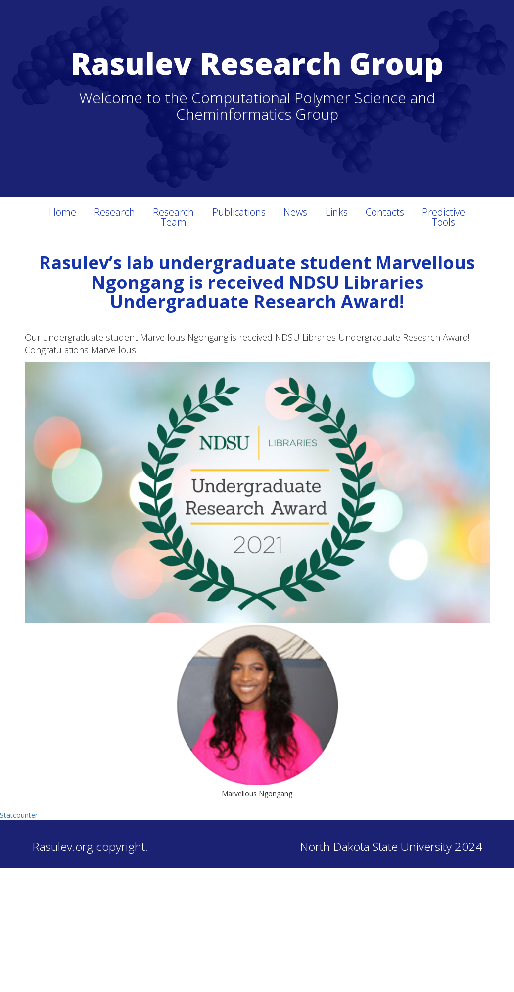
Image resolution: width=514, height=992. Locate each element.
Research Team (173, 217)
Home (62, 212)
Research (114, 212)
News (295, 212)
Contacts (385, 212)
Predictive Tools (443, 217)
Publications (239, 212)
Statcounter (19, 815)
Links (337, 212)
